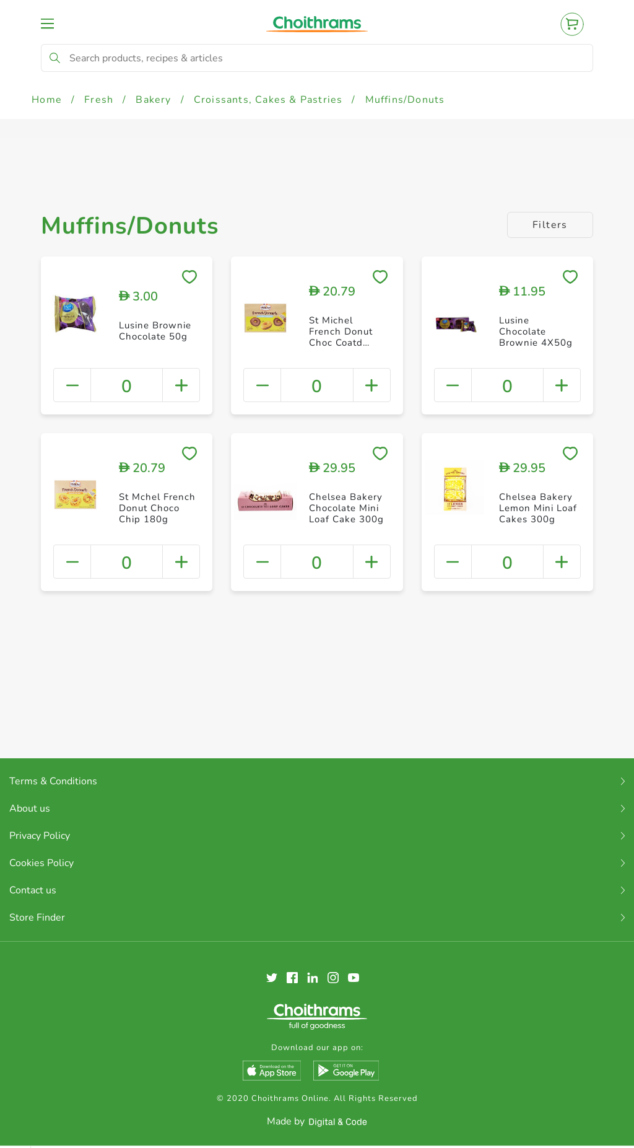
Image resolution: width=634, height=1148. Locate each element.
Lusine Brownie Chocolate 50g (155, 331)
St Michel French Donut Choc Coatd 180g (341, 337)
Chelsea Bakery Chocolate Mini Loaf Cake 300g (346, 508)
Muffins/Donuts (405, 100)
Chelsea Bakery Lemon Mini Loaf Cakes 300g (538, 508)
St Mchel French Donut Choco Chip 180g (157, 508)
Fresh (98, 100)
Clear (606, 1105)
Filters (550, 225)
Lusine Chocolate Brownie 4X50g (536, 331)
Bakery (153, 100)
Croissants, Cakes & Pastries (268, 100)
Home (47, 100)
